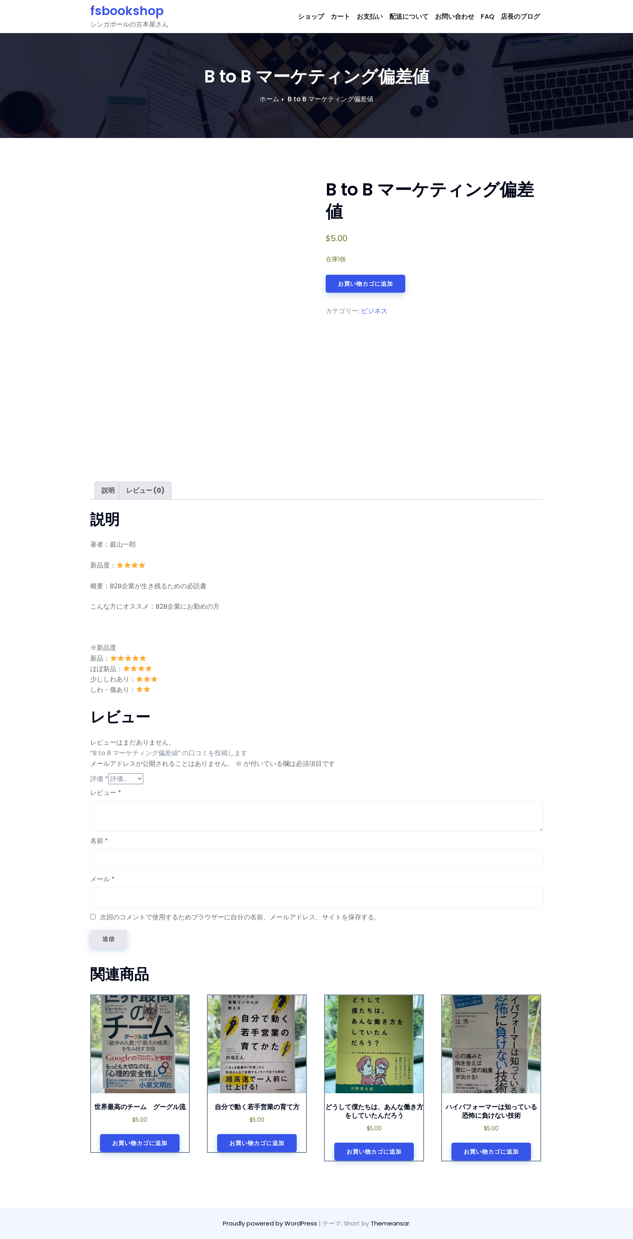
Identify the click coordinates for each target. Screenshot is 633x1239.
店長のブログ (520, 16)
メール (102, 879)
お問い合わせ (454, 16)
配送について (409, 16)
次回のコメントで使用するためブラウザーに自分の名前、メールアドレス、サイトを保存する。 (240, 917)
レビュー (105, 792)
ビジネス (374, 311)
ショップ (311, 16)
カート (340, 16)
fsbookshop (127, 11)
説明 (108, 490)
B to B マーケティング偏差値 (330, 99)
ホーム (269, 99)
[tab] (108, 491)
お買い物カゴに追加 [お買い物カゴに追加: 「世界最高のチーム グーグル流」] (139, 1143)
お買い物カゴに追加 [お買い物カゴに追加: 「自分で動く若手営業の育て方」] (256, 1143)
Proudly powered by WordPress (271, 1223)
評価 (99, 778)
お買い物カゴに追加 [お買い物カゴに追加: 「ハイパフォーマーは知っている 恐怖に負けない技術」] (491, 1152)
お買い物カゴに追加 (365, 284)
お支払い (370, 16)
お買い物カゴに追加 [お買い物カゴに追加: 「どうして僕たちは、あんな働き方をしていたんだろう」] (374, 1152)
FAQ (487, 16)
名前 (99, 840)
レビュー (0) (145, 490)
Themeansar (390, 1223)
